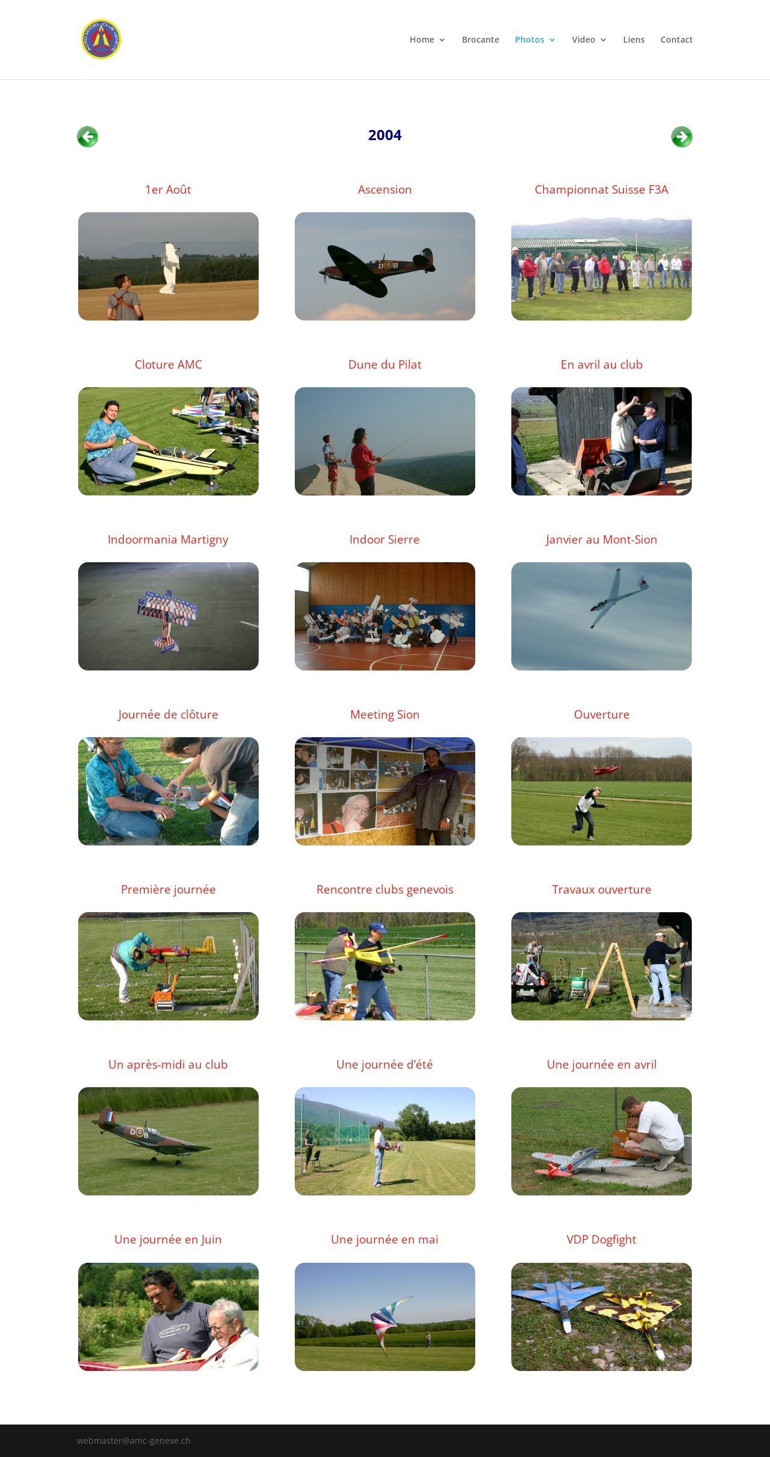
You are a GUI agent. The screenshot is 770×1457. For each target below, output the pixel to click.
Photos (529, 40)
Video (584, 40)
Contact (677, 40)
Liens (634, 40)
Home (422, 40)
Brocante (480, 40)
